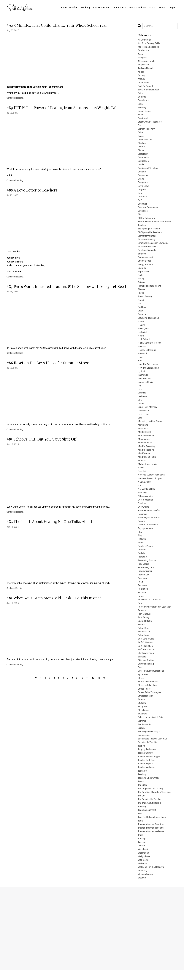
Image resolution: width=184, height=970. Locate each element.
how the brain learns (149, 400)
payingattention (146, 576)
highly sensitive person (151, 373)
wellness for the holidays (152, 948)
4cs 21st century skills (150, 44)
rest (140, 658)
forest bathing (145, 322)
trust (141, 913)
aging (141, 55)
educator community (149, 224)
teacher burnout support (151, 827)
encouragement (146, 279)
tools (141, 897)
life (140, 435)
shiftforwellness (147, 713)
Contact (162, 7)
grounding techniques (150, 345)
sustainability (145, 803)
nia (139, 529)
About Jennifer (68, 7)
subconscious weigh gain (152, 784)
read (140, 635)
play (140, 584)
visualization (145, 929)
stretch (142, 764)
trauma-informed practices (153, 901)
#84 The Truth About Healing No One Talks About (69, 577)
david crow (144, 200)
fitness (142, 314)
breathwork (144, 126)
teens (141, 854)
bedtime (142, 102)
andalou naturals (147, 71)
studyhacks (144, 776)
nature (141, 510)
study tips (143, 772)
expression (144, 294)
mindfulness (144, 494)
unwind (142, 925)
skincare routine (147, 721)
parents (142, 568)
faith (140, 298)
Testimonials (119, 7)
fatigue (142, 306)
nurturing (143, 537)
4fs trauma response (150, 48)
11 (88, 749)
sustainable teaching (149, 811)
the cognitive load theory (152, 862)
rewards (142, 666)
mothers (142, 502)
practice (142, 600)
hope (141, 392)
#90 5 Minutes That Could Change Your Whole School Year (64, 30)
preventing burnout (148, 612)
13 (100, 749)
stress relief (145, 752)
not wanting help (147, 533)
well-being (143, 940)
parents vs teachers (149, 572)
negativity (143, 514)
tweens (142, 921)
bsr (140, 134)
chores (142, 157)
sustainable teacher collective (154, 807)
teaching (143, 846)
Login (172, 7)
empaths (142, 275)
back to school (146, 91)
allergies (142, 59)
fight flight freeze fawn (151, 310)
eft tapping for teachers (151, 251)
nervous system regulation (153, 517)
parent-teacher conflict (151, 557)
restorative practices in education (156, 662)
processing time (147, 619)
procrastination (146, 623)
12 (94, 749)
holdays (142, 377)
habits (141, 349)
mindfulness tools (148, 498)
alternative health (147, 63)
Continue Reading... (15, 109)
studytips (143, 780)
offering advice (146, 541)
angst (141, 75)
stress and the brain (149, 745)
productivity (144, 627)
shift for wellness (148, 709)
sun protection (146, 792)
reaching (143, 631)
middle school (145, 482)
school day (144, 686)
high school (144, 369)
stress (141, 741)
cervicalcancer (146, 149)
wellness (143, 944)
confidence (144, 173)
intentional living (147, 416)
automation (144, 87)
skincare (142, 717)
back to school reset (149, 94)
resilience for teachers (151, 655)
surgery (142, 796)
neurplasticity (145, 525)
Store (152, 7)
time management (148, 886)
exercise (142, 290)
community (144, 169)
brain (140, 110)
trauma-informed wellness (152, 909)
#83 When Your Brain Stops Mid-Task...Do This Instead (67, 664)
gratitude (143, 341)
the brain (143, 858)
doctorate (143, 212)
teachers (143, 843)
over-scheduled (146, 545)
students (143, 768)
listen (141, 439)
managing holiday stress (151, 459)
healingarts (144, 357)
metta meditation (147, 474)
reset (141, 651)
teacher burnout (147, 823)
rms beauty (144, 674)
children (142, 153)
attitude (142, 83)
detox (141, 208)
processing (144, 615)
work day (143, 952)
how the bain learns (149, 396)
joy (140, 419)
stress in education (148, 748)
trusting (142, 917)
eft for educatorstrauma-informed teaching (156, 241)
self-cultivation (146, 702)
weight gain (144, 933)
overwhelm (144, 553)
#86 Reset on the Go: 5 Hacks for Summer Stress (66, 404)
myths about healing (149, 506)
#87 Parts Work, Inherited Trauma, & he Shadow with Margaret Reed (65, 317)
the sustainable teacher (151, 874)
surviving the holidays (150, 799)
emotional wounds (148, 271)
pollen (141, 592)
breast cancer (145, 118)
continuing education (149, 181)
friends (142, 326)
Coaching (84, 7)
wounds (142, 960)
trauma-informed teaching (152, 905)
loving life (144, 451)
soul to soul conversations (152, 733)
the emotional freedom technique (156, 866)
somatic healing (147, 725)
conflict (142, 177)
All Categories (145, 40)
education (143, 220)
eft (139, 232)
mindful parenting (147, 486)
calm (140, 141)
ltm (140, 455)
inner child (143, 408)
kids (140, 423)
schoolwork (144, 694)
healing (142, 353)
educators (143, 228)
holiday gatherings (148, 380)
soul (140, 729)
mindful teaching (147, 490)
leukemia (143, 431)
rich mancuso (145, 670)
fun (140, 329)
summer (142, 788)
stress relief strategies (151, 756)
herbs (141, 365)
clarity (141, 161)
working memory (147, 956)
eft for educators (147, 235)
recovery (143, 639)
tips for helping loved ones (153, 893)
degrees (142, 204)
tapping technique (148, 819)
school (141, 682)
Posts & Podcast (137, 7)
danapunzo (144, 188)
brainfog (142, 114)
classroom (144, 165)
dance (141, 192)
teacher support (147, 835)
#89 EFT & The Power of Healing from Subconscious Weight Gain (62, 124)
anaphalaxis (144, 67)
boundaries (144, 106)
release (142, 647)
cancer (142, 145)
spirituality (143, 737)
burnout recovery (147, 138)
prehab (141, 604)
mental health (145, 470)
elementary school (148, 255)
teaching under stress (150, 850)
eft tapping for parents (150, 247)
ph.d (140, 580)
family (141, 302)
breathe (142, 122)
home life (143, 384)
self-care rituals (147, 698)
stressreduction (146, 760)
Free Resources (100, 7)
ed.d (140, 216)
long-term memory (148, 443)
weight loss (144, 937)
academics (144, 51)
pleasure (142, 588)
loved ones (144, 447)
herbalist (143, 361)
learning (142, 427)
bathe (141, 98)
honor (141, 388)
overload (142, 549)
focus (141, 318)
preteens (143, 608)
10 (82, 749)
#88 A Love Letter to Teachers (50, 213)
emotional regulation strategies (155, 263)
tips (140, 890)
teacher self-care (147, 831)
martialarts (143, 463)
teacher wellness (147, 839)
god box (142, 333)
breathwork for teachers (151, 130)
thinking (142, 882)
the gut (142, 870)
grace (141, 337)
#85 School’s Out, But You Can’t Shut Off (65, 488)
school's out (144, 690)
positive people (146, 596)
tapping (142, 815)
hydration (143, 404)
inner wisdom (145, 412)
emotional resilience (149, 267)
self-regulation (146, 706)
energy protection (147, 286)
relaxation (143, 643)
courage (142, 185)
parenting (143, 561)
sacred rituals (145, 678)
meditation (143, 467)
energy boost (145, 283)
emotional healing (147, 259)
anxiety (142, 79)
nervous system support (151, 521)
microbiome (144, 478)
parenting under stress (150, 564)
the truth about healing (151, 878)
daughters (143, 196)
